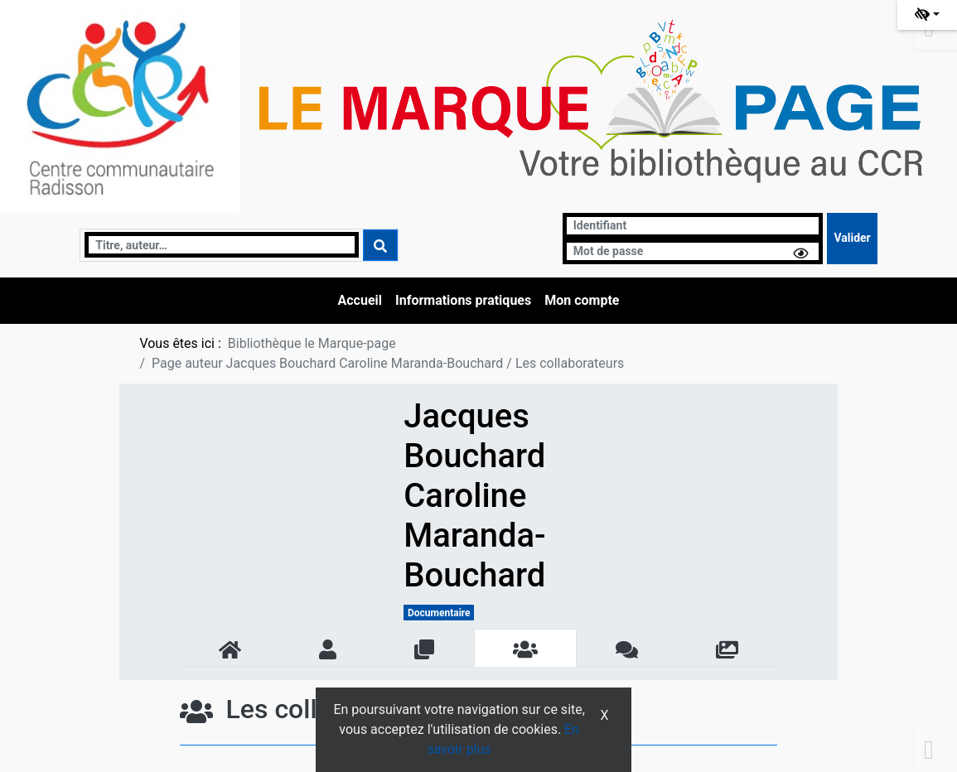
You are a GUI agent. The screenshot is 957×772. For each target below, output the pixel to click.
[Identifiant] (693, 226)
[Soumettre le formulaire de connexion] (852, 238)
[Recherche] (222, 245)
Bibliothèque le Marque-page (312, 343)
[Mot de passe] (693, 251)
